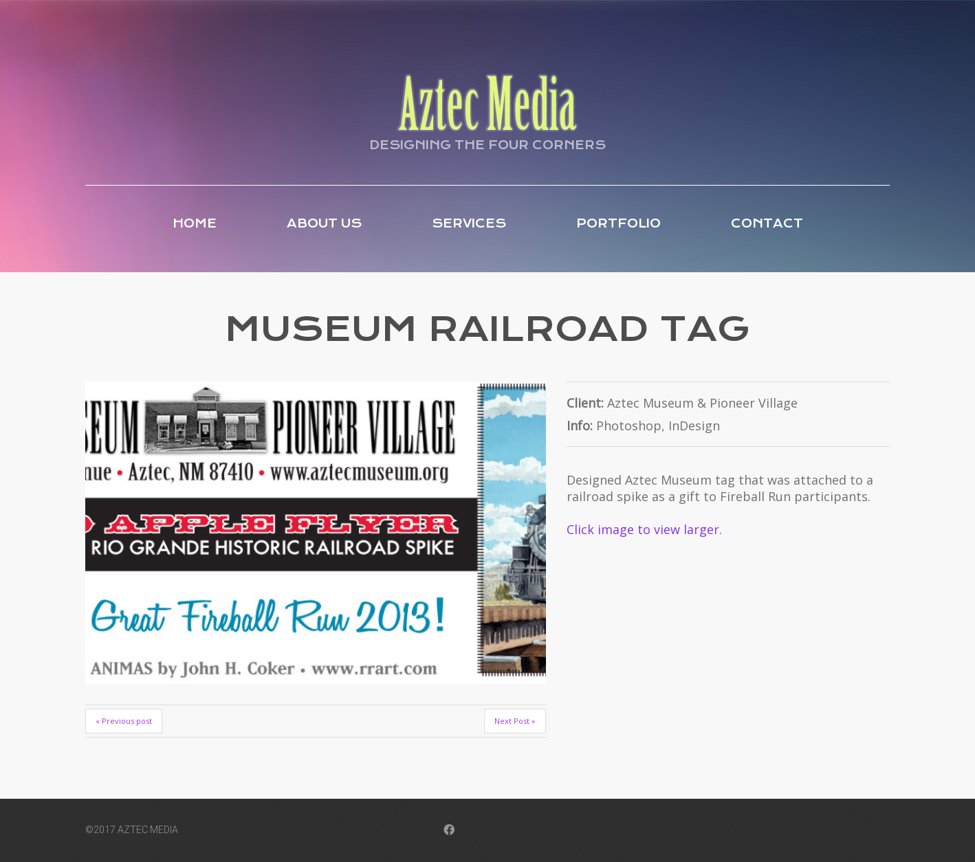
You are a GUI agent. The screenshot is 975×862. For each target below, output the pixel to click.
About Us (324, 223)
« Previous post (124, 721)
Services (469, 223)
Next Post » (515, 721)
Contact (767, 223)
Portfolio (618, 223)
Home (195, 223)
